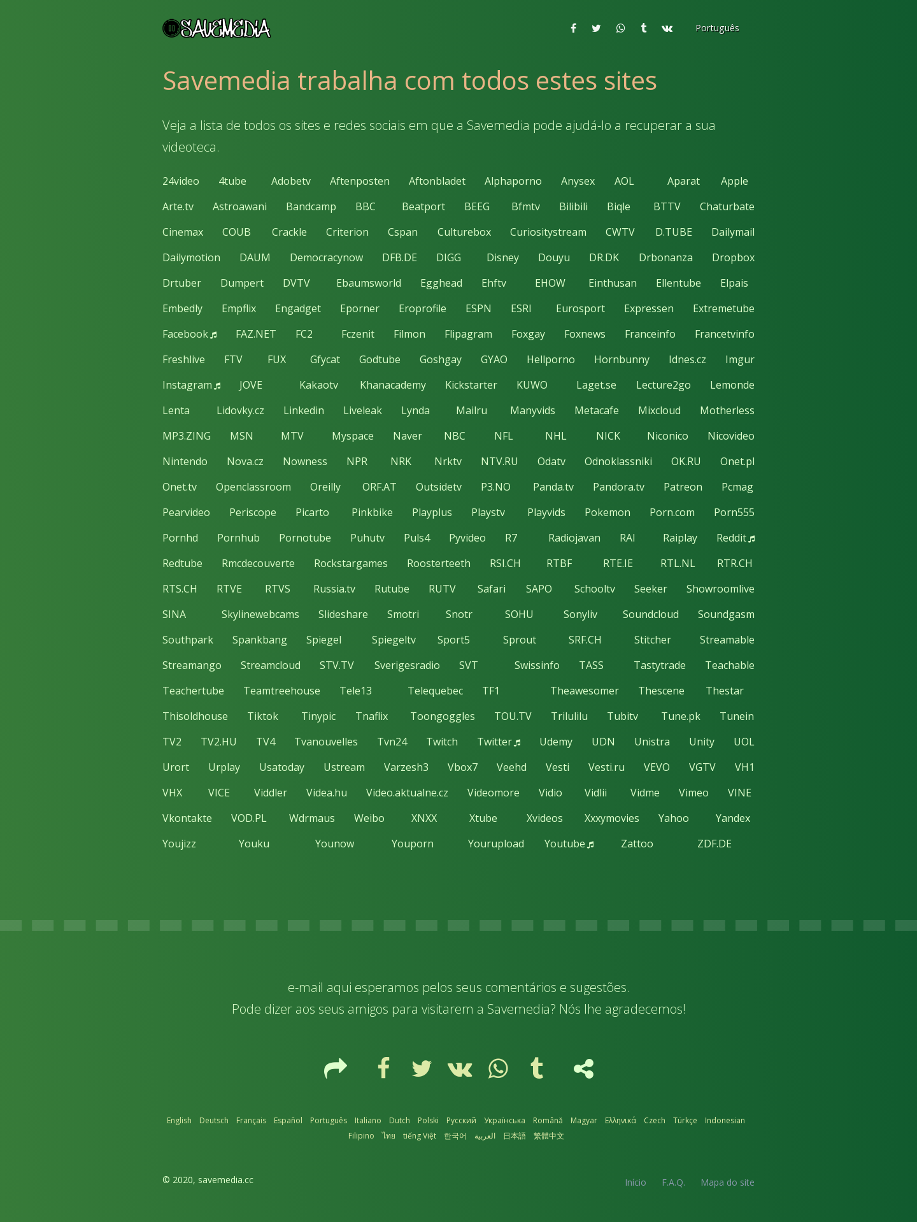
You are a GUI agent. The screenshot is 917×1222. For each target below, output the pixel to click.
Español (288, 1120)
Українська (504, 1120)
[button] (716, 28)
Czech (654, 1120)
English (179, 1120)
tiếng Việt (419, 1135)
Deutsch (214, 1120)
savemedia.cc (225, 1180)
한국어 (455, 1135)
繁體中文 (549, 1135)
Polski (428, 1120)
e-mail (305, 987)
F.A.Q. (673, 1182)
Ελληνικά (620, 1120)
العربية (484, 1135)
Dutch (399, 1120)
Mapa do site (727, 1182)
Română (548, 1120)
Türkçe (685, 1120)
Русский (461, 1120)
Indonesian (725, 1120)
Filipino (361, 1135)
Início (635, 1182)
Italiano (368, 1120)
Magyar (584, 1120)
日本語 (514, 1135)
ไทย (388, 1135)
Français (251, 1120)
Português (328, 1120)
